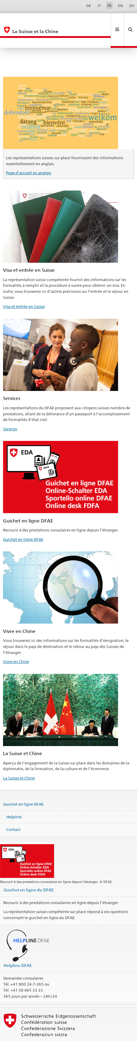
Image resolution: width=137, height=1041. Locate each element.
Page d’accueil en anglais (28, 152)
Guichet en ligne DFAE (23, 519)
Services (10, 408)
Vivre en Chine (16, 641)
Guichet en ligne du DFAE (29, 869)
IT (99, 5)
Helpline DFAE (18, 945)
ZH (131, 5)
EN (120, 5)
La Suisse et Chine (19, 757)
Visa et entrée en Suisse (24, 286)
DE (88, 5)
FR (109, 5)
